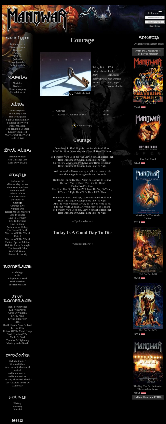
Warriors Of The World (17, 134)
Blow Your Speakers (17, 187)
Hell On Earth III (17, 373)
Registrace (154, 26)
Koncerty (17, 406)
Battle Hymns (17, 110)
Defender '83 (17, 181)
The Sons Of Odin (17, 248)
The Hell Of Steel (17, 284)
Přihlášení (153, 13)
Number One (17, 208)
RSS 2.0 (17, 56)
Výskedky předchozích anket (149, 43)
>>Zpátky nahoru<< (82, 221)
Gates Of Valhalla (17, 312)
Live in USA (17, 328)
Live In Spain (17, 224)
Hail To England (17, 116)
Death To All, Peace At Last (17, 325)
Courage (17, 202)
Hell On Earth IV (17, 376)
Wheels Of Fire (17, 193)
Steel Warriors (17, 281)
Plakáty (17, 403)
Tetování (17, 409)
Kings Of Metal (17, 125)
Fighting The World (17, 122)
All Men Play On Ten (17, 184)
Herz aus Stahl (17, 190)
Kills (17, 275)
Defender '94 (17, 199)
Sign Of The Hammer (17, 119)
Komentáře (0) (82, 125)
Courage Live (17, 205)
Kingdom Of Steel (17, 278)
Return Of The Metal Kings (17, 331)
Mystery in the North (17, 343)
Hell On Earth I (17, 361)
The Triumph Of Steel (17, 128)
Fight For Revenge (17, 306)
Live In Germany (18, 217)
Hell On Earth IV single (17, 245)
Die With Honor (17, 251)
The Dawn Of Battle (17, 230)
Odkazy (17, 53)
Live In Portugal (17, 221)
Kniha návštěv (17, 44)
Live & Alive (17, 315)
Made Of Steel (17, 337)
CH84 (17, 322)
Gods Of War (17, 138)
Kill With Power (17, 309)
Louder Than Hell (17, 131)
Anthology (17, 272)
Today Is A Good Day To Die (71, 114)
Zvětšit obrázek (82, 93)
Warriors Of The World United (17, 235)
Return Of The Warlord (17, 211)
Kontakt (17, 50)
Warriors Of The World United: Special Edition (17, 241)
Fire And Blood (17, 364)
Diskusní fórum (17, 47)
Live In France (17, 214)
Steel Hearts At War (17, 334)
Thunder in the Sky (17, 254)
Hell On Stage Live (17, 159)
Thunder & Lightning (17, 340)
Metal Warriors (17, 196)
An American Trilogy (17, 227)
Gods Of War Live (17, 162)
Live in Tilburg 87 (17, 318)
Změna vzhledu (17, 65)
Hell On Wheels (17, 156)
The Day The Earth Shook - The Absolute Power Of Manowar (17, 382)
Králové (17, 86)
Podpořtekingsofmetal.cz (17, 61)
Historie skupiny (17, 89)
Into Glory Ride (17, 113)
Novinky (17, 83)
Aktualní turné (17, 92)
